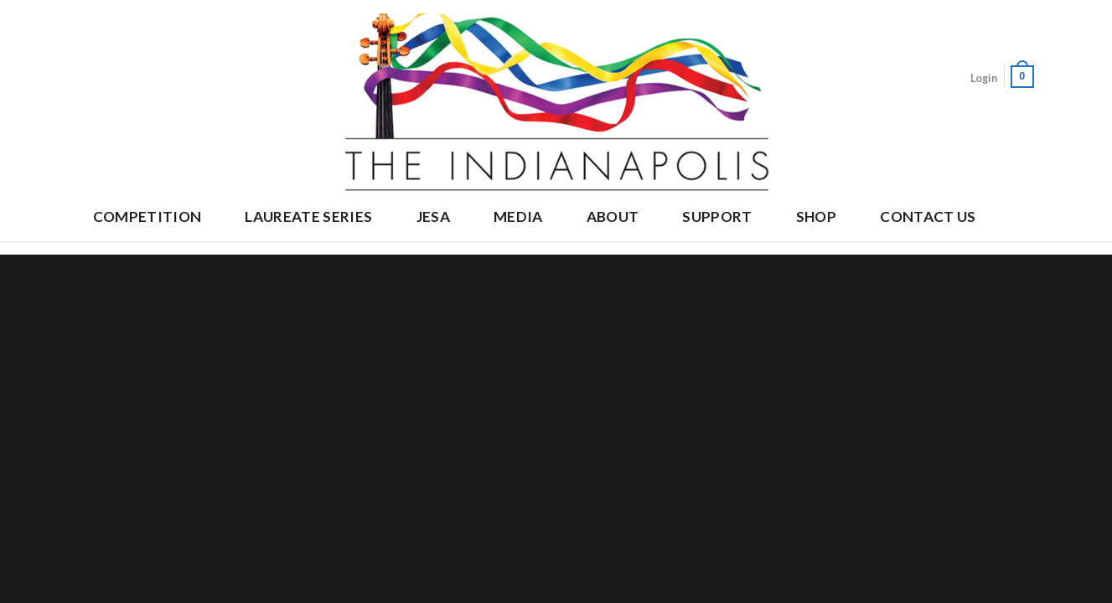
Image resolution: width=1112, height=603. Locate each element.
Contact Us (927, 216)
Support (717, 216)
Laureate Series (308, 216)
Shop (816, 216)
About (613, 216)
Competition (147, 216)
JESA (433, 216)
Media (518, 216)
